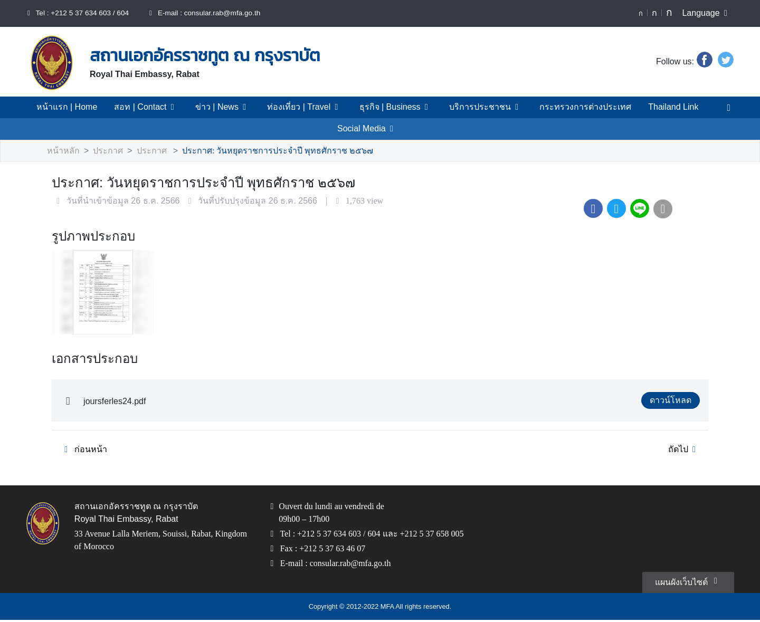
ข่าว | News (231, 107)
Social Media (367, 128)
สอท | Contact (158, 107)
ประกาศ (103, 151)
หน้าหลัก (62, 151)
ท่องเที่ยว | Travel (309, 107)
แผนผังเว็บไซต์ (689, 583)
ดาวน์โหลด (672, 401)
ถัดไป (685, 450)
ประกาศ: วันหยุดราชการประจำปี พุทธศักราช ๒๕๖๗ (257, 151)
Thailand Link (655, 107)
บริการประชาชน (481, 107)
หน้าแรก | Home (81, 107)
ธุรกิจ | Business (397, 107)
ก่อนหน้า (81, 450)
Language (707, 13)
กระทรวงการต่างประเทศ (571, 107)
